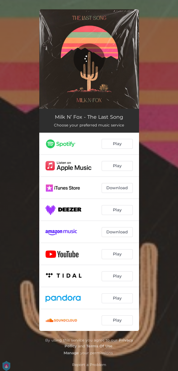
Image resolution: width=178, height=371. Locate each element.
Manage (71, 352)
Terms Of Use (99, 346)
